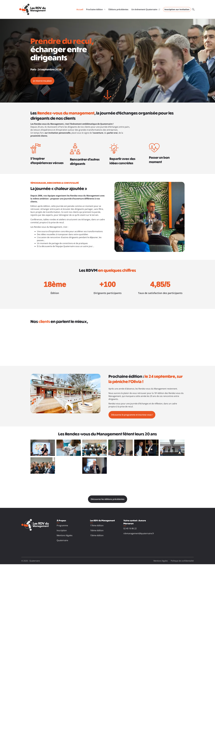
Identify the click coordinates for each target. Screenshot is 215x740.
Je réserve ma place (42, 80)
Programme (62, 525)
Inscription (62, 530)
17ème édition (97, 525)
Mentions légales (64, 535)
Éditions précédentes (118, 9)
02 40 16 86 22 (130, 528)
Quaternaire (62, 540)
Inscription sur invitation (176, 9)
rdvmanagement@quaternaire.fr (138, 533)
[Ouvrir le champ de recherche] (193, 9)
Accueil (79, 9)
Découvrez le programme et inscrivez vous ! (132, 414)
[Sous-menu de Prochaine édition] (96, 9)
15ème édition (97, 535)
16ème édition (97, 530)
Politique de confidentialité (182, 561)
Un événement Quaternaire (145, 9)
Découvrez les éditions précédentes (107, 499)
